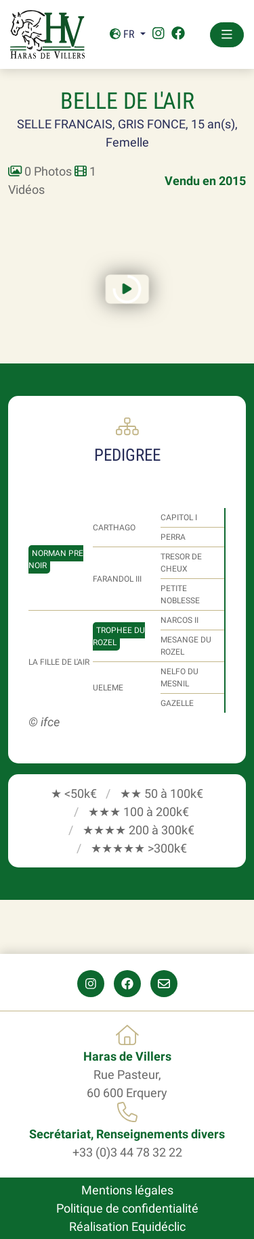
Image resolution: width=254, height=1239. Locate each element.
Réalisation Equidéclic (127, 1226)
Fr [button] (123, 34)
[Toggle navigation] (227, 34)
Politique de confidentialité (127, 1208)
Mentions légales (127, 1190)
